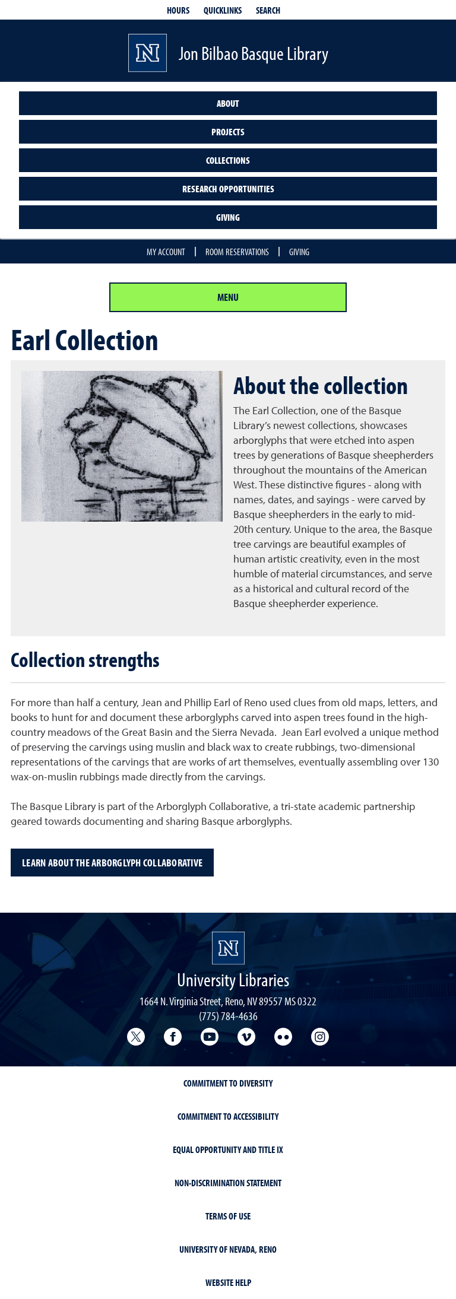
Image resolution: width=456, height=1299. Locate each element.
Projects (228, 132)
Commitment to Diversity (228, 1083)
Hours (178, 10)
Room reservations (237, 252)
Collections (228, 160)
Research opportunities (228, 189)
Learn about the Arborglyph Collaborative (112, 862)
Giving (228, 217)
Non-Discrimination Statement (228, 1183)
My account (166, 252)
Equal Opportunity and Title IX (228, 1149)
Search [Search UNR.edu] (268, 10)
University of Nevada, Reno (228, 1249)
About (228, 103)
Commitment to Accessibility (228, 1116)
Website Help (228, 1282)
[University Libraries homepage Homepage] (228, 948)
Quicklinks (223, 10)
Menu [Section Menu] (228, 297)
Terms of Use (228, 1216)
